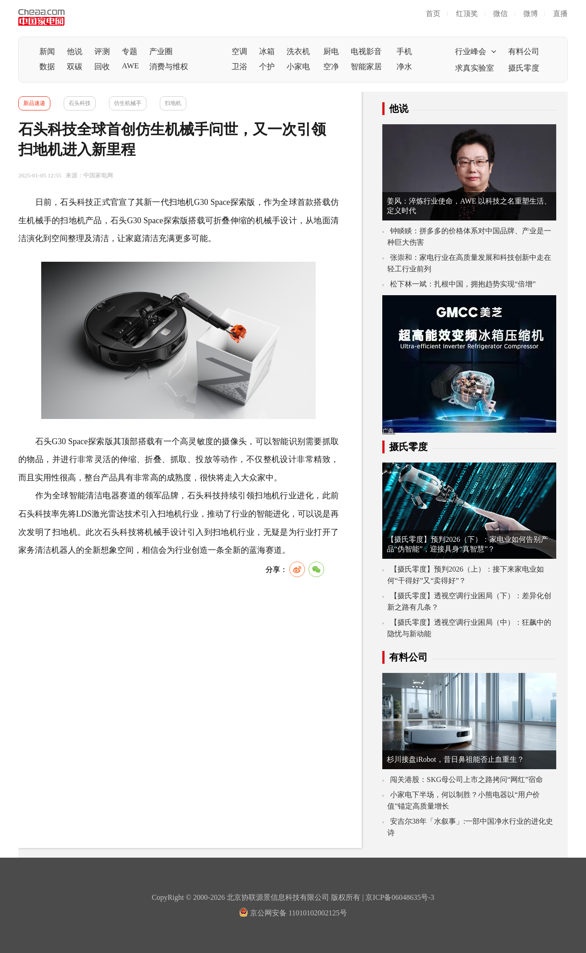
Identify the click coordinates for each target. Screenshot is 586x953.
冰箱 (267, 51)
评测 (102, 51)
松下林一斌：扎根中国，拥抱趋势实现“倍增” (463, 284)
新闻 (47, 51)
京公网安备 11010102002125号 (293, 913)
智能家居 (366, 66)
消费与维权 (168, 66)
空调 (239, 51)
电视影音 (366, 51)
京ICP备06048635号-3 (399, 897)
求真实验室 (474, 68)
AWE (130, 65)
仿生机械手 (127, 103)
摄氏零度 (523, 68)
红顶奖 (467, 13)
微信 (500, 13)
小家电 (298, 66)
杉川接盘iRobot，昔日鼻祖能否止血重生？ (455, 759)
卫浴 (239, 66)
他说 (74, 51)
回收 (102, 66)
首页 (433, 13)
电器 (111, 495)
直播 (560, 13)
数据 (47, 66)
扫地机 (173, 103)
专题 (129, 51)
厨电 (331, 51)
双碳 (74, 66)
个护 (267, 66)
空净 (331, 66)
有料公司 (523, 51)
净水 (404, 66)
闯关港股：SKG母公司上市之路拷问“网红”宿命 (466, 779)
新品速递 (34, 103)
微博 (530, 13)
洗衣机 (298, 51)
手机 (404, 51)
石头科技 (80, 103)
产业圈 (161, 51)
